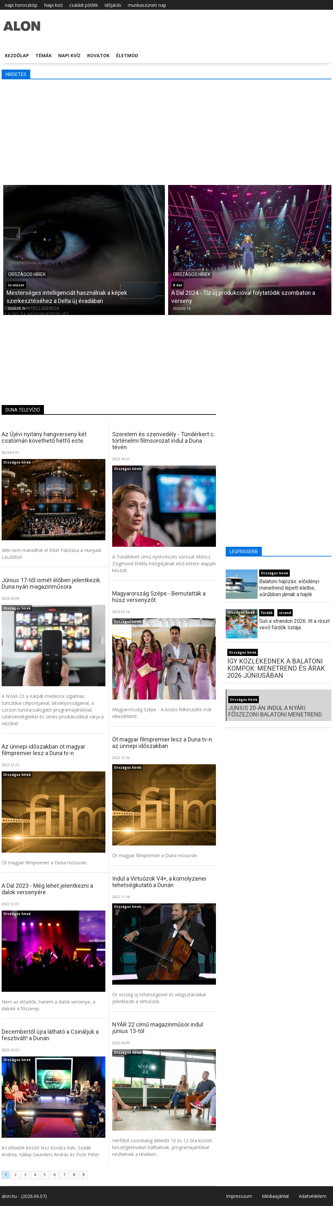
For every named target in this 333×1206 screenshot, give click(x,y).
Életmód (127, 55)
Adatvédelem (312, 1196)
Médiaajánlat (275, 1196)
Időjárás (112, 5)
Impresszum (239, 1196)
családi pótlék (83, 5)
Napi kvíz (53, 5)
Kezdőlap (17, 55)
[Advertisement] (166, 131)
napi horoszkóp (21, 5)
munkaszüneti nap (147, 5)
